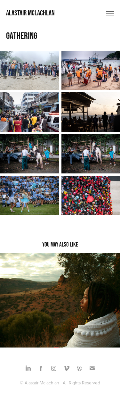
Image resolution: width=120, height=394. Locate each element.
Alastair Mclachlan (30, 13)
